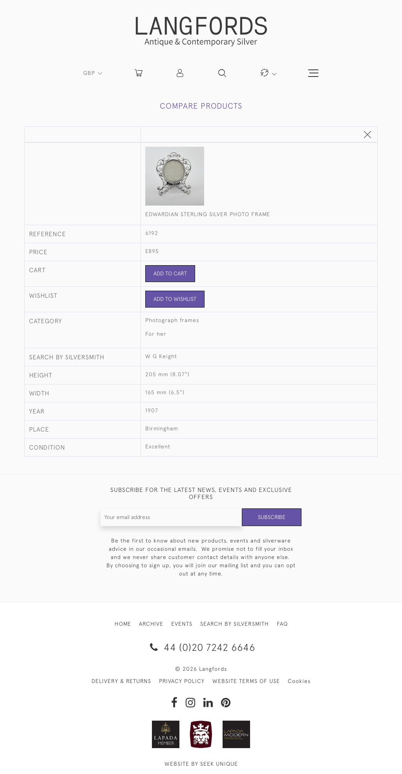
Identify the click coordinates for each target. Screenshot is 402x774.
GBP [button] (90, 73)
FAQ (282, 624)
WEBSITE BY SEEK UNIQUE (201, 764)
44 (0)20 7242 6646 (201, 647)
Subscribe (271, 517)
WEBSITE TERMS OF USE (246, 681)
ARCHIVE (151, 624)
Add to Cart (170, 273)
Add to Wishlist (174, 299)
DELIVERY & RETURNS (121, 681)
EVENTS (181, 624)
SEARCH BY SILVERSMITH (234, 624)
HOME (123, 624)
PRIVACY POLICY (182, 681)
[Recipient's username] (171, 517)
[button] (180, 73)
